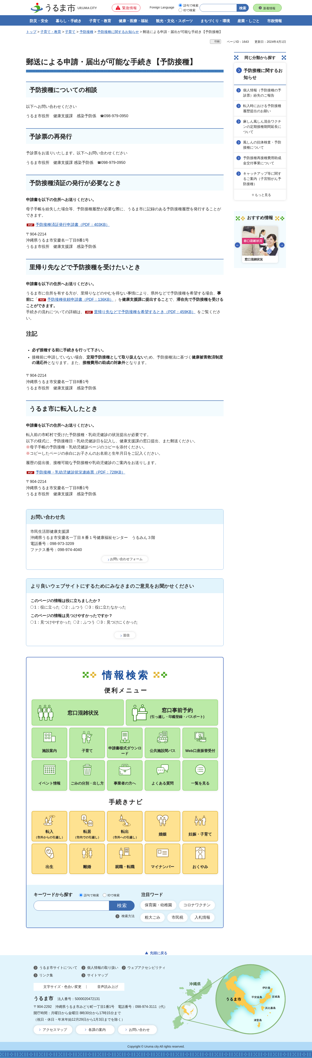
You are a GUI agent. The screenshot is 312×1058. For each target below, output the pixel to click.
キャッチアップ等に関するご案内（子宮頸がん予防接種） (262, 179)
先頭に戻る (158, 953)
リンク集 (46, 975)
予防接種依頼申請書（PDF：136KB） (80, 299)
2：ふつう (74, 607)
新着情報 (269, 8)
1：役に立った (47, 607)
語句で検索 (190, 5)
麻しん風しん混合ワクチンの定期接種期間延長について (262, 127)
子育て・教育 (50, 32)
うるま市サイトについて (58, 967)
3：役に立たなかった (107, 607)
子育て (70, 32)
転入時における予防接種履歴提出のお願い (262, 108)
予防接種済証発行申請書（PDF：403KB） (73, 224)
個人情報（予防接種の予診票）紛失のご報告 (262, 92)
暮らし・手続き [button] (68, 21)
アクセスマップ (55, 1030)
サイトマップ (97, 975)
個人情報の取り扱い (102, 967)
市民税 (177, 917)
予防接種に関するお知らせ (118, 32)
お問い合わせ (139, 1030)
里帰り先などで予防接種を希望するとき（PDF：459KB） (144, 312)
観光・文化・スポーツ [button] (174, 21)
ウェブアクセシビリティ (146, 967)
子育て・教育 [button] (100, 21)
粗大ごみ (152, 917)
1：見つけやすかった (53, 622)
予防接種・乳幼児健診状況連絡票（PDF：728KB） (80, 472)
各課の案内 (97, 1030)
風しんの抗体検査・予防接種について (262, 144)
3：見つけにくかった (119, 622)
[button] (126, 8)
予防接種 (86, 32)
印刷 (217, 41)
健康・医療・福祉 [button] (133, 21)
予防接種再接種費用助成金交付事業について (262, 160)
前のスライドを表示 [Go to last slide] (237, 245)
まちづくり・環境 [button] (215, 21)
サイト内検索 (39, 905)
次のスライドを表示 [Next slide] (281, 245)
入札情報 (202, 917)
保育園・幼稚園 (158, 905)
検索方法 (128, 916)
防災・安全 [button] (39, 21)
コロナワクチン (197, 905)
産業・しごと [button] (248, 21)
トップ (31, 32)
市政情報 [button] (274, 21)
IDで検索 (189, 10)
